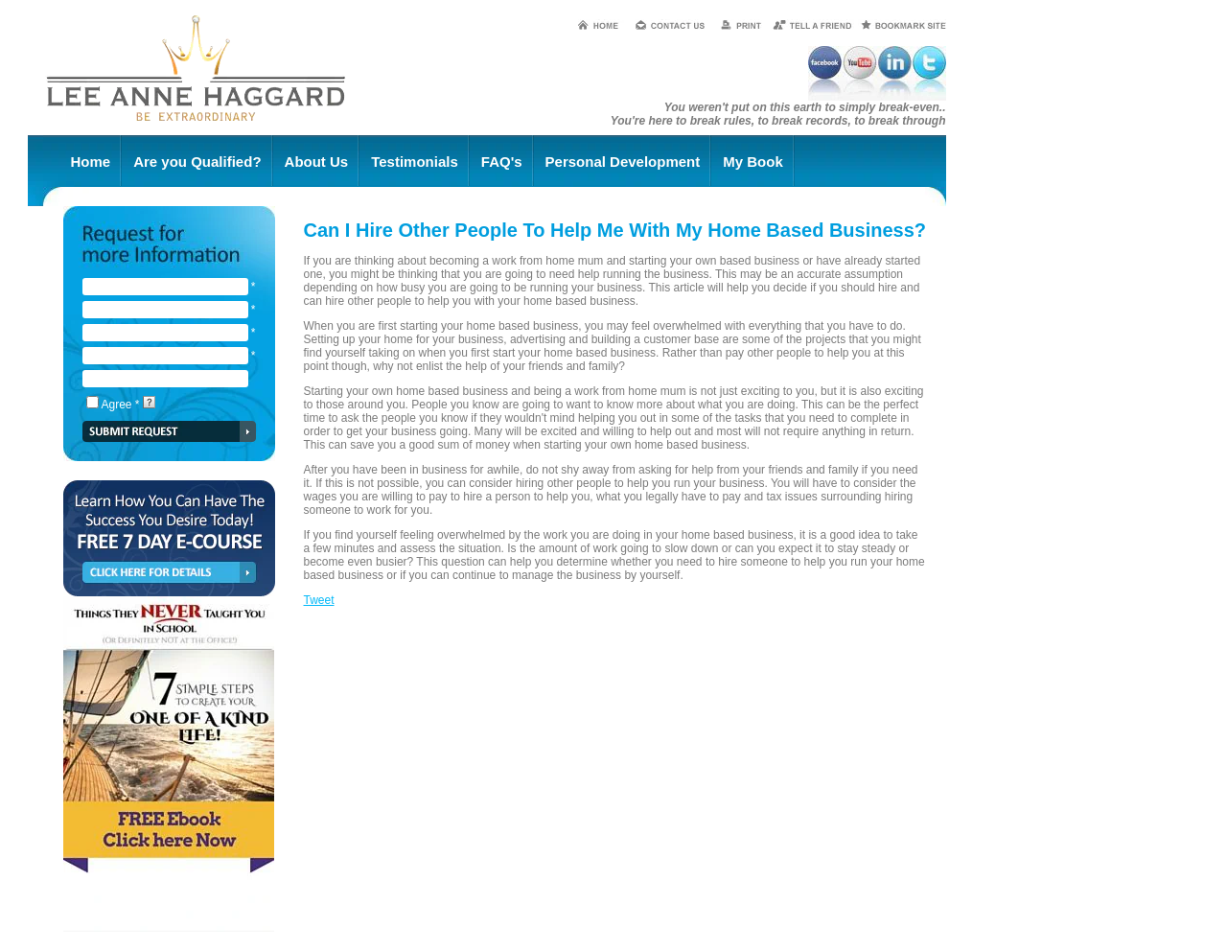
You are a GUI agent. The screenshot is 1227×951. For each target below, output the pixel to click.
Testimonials (414, 161)
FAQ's (501, 161)
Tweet (319, 600)
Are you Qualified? (197, 161)
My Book (753, 161)
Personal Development (623, 161)
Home (91, 161)
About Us (317, 161)
